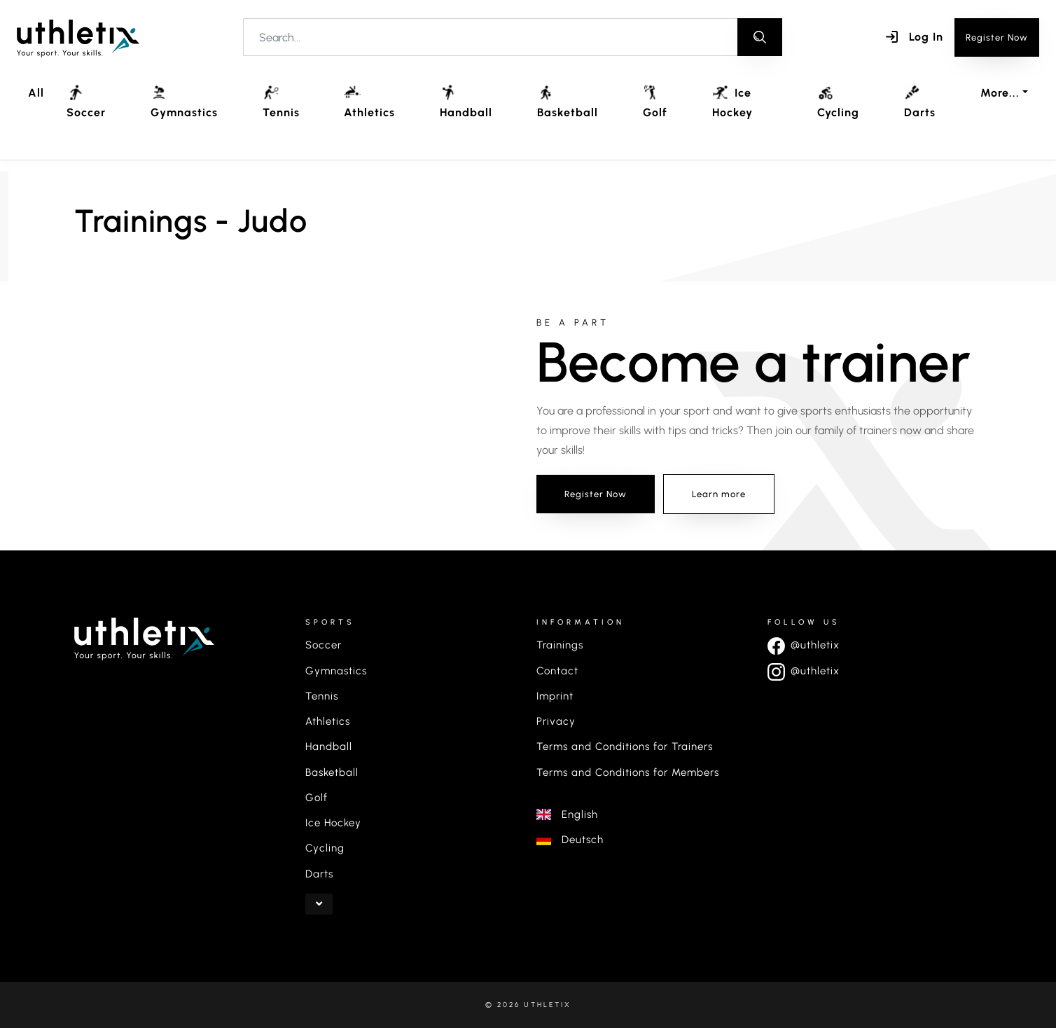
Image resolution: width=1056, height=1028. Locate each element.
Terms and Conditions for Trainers (624, 746)
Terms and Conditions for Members (627, 772)
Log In (914, 36)
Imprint (555, 696)
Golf (655, 101)
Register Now (997, 37)
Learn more (719, 494)
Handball (466, 101)
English (567, 814)
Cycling (838, 101)
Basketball (567, 101)
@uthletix (803, 645)
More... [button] (1000, 92)
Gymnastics (184, 101)
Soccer (86, 101)
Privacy (556, 721)
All (36, 92)
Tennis (281, 101)
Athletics (369, 101)
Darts (920, 101)
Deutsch (570, 839)
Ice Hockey (732, 101)
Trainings (559, 645)
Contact (557, 671)
